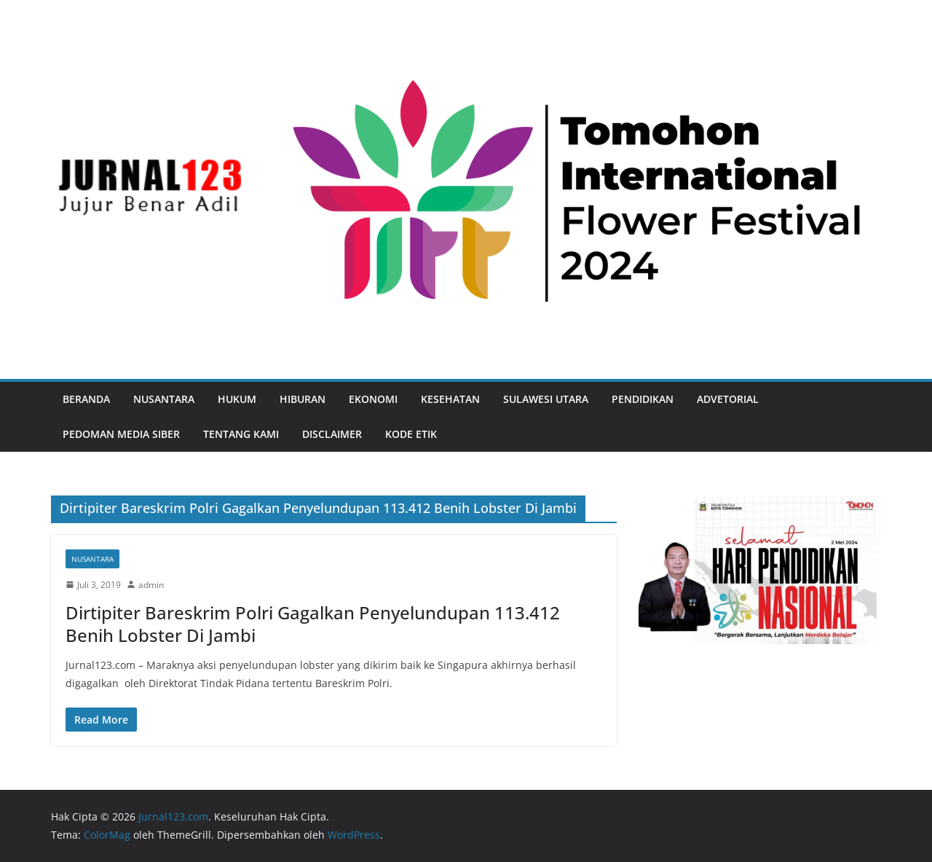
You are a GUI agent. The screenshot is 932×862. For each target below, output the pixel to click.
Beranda (86, 399)
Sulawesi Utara (545, 399)
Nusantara (163, 399)
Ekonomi (373, 399)
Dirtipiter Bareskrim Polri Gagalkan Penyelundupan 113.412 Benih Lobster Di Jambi (313, 623)
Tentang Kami (241, 434)
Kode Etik (411, 434)
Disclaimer (332, 434)
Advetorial (728, 399)
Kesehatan (450, 399)
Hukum (237, 399)
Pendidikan (643, 399)
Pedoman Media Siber (121, 434)
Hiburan (302, 399)
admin (151, 585)
